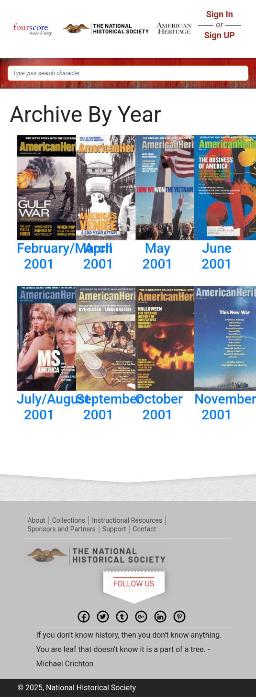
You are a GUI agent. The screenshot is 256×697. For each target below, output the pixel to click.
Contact (144, 529)
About (36, 520)
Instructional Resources (127, 520)
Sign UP (219, 35)
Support (114, 529)
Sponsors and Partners (61, 529)
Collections (69, 520)
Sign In (219, 14)
